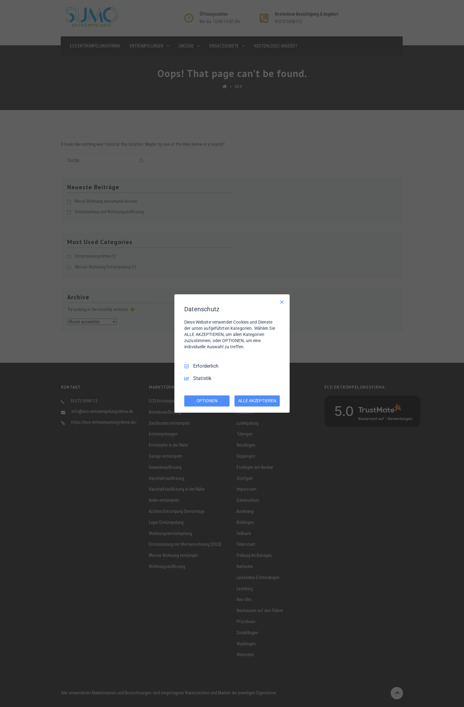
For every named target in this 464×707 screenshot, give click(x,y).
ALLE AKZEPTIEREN (257, 400)
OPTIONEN (207, 400)
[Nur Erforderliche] (282, 302)
